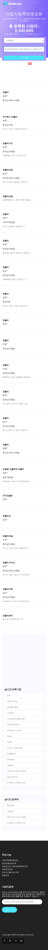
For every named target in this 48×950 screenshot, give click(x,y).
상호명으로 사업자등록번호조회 (15, 866)
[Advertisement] (24, 73)
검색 (24, 57)
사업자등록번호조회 (10, 860)
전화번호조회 (7, 869)
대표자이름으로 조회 (10, 872)
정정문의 (5, 875)
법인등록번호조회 (9, 863)
